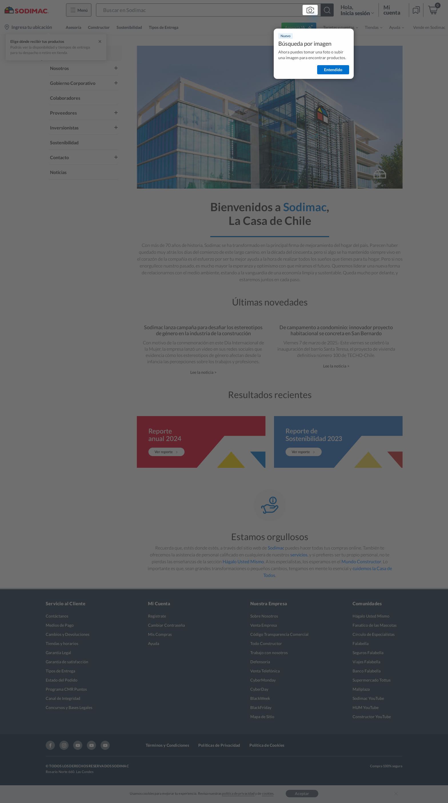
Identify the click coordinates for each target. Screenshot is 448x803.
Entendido (333, 69)
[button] (215, 10)
